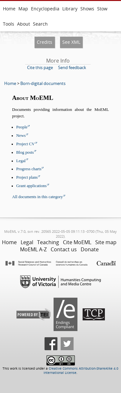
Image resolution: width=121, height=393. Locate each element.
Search (40, 24)
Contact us (64, 249)
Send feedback (72, 67)
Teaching (48, 242)
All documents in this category (37, 197)
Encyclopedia (45, 9)
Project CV (25, 144)
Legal (20, 161)
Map (23, 9)
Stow (102, 9)
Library (69, 9)
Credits (44, 42)
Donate (90, 249)
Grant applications (31, 186)
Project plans (26, 177)
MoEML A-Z (33, 249)
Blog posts (25, 152)
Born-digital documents (43, 83)
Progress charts (28, 169)
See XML (71, 42)
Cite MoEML (77, 242)
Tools (8, 24)
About (23, 24)
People (21, 127)
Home (9, 9)
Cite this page (40, 67)
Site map (105, 242)
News (20, 135)
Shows (87, 9)
